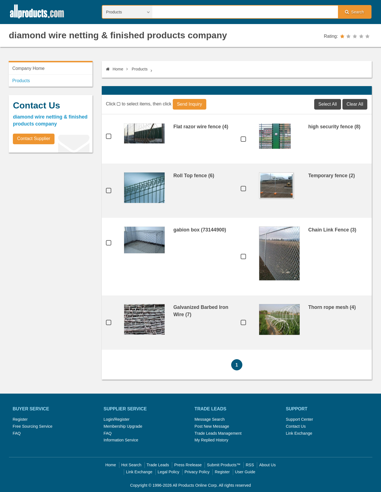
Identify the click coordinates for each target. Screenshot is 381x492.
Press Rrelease (188, 465)
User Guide (245, 472)
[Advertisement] (51, 196)
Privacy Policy (197, 472)
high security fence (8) (334, 126)
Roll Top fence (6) (193, 175)
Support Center (299, 419)
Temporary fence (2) (331, 175)
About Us (267, 465)
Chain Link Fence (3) (332, 230)
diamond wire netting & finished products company (118, 35)
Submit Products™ (223, 465)
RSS (250, 465)
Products (140, 69)
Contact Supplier (33, 138)
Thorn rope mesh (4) (332, 307)
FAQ (17, 433)
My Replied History (211, 440)
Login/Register (117, 419)
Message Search (210, 419)
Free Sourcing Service (32, 426)
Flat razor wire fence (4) (200, 126)
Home (114, 69)
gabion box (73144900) (199, 230)
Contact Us (296, 426)
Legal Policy (168, 472)
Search (354, 12)
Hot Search (131, 465)
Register (20, 419)
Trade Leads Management (218, 433)
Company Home (28, 68)
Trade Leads (157, 465)
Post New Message (212, 426)
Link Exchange (299, 433)
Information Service (121, 440)
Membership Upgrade (123, 426)
